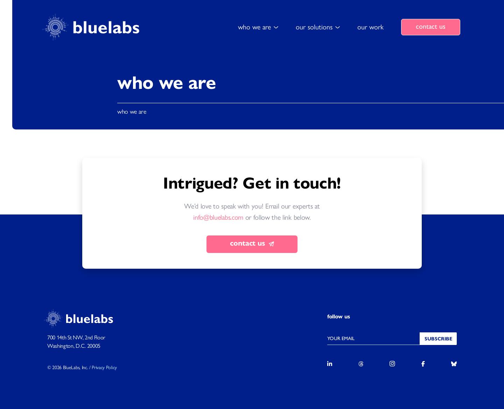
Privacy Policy (104, 368)
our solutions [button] (314, 27)
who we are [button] (254, 27)
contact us (431, 26)
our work (370, 27)
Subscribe (438, 339)
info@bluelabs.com (218, 217)
